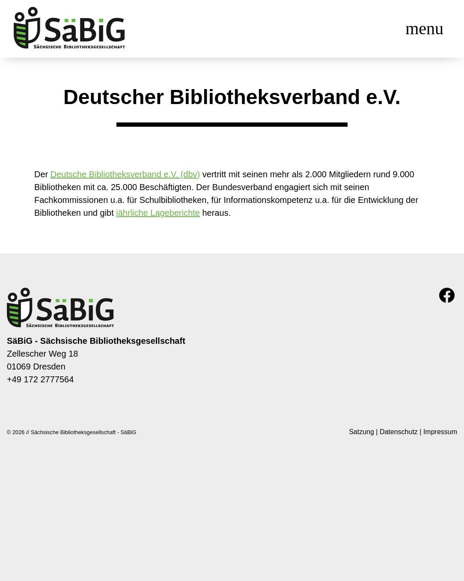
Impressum (440, 431)
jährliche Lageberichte (158, 213)
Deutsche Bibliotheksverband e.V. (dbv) (125, 174)
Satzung (361, 431)
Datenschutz (399, 431)
